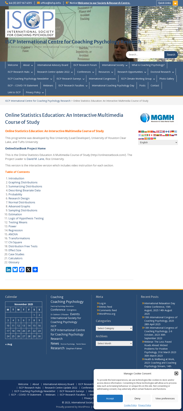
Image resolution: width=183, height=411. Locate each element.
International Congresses (102, 78)
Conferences (84, 71)
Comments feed (108, 310)
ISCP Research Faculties (71, 85)
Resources (104, 71)
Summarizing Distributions (25, 186)
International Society (113, 65)
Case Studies (16, 254)
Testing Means (17, 222)
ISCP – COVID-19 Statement (23, 85)
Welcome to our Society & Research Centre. (104, 2)
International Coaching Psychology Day (113, 85)
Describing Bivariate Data (24, 190)
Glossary (13, 262)
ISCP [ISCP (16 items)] (53, 326)
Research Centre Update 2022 (53, 71)
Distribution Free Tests (23, 246)
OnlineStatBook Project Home (25, 148)
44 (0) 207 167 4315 (20, 2)
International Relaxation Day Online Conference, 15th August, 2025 (159, 307)
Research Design (19, 198)
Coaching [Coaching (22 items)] (57, 297)
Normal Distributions (21, 202)
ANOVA (13, 234)
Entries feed (105, 306)
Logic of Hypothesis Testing (26, 218)
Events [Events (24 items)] (75, 314)
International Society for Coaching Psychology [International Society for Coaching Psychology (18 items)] (66, 320)
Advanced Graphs (19, 206)
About (26, 65)
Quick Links (164, 2)
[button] (176, 373)
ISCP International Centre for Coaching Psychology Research (73, 42)
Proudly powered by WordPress (73, 406)
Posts (142, 85)
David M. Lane (35, 159)
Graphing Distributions (23, 182)
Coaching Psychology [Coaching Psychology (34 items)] (67, 301)
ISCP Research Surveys (68, 78)
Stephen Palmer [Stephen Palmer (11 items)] (74, 348)
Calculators (15, 258)
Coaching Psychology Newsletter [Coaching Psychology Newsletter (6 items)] (62, 306)
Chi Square (15, 242)
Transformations (19, 238)
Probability (15, 194)
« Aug (8, 344)
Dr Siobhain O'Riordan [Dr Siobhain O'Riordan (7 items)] (60, 314)
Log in (102, 303)
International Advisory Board (52, 65)
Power (12, 226)
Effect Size (14, 250)
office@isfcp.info (51, 2)
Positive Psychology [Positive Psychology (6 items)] (68, 344)
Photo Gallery (166, 78)
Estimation (15, 214)
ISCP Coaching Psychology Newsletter (28, 78)
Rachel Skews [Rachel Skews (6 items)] (81, 344)
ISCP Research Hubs (19, 71)
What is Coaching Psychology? (148, 65)
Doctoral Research (160, 71)
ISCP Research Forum (85, 65)
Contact (155, 85)
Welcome (13, 65)
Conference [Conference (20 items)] (58, 309)
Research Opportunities (130, 71)
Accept (110, 398)
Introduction (16, 178)
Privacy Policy (144, 405)
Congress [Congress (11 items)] (71, 309)
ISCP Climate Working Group (136, 78)
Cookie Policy (130, 405)
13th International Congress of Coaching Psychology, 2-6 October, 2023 (160, 331)
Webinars (48, 85)
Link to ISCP (14, 92)
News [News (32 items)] (55, 343)
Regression (15, 230)
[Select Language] (158, 142)
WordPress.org (107, 313)
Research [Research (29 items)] (57, 348)
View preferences (165, 398)
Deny (137, 398)
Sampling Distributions (22, 210)
